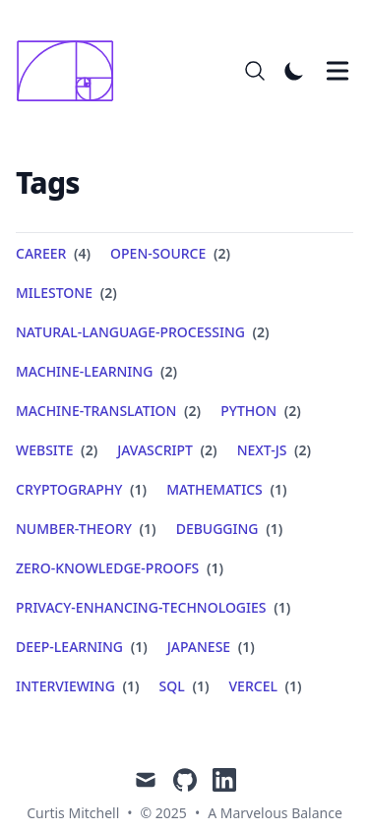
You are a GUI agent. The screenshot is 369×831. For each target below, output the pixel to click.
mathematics (214, 489)
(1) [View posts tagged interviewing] (129, 686)
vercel (253, 686)
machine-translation (96, 410)
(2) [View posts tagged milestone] (106, 292)
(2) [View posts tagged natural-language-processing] (259, 332)
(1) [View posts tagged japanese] (244, 646)
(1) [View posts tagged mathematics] (277, 489)
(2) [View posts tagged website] (87, 450)
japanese (198, 646)
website (44, 450)
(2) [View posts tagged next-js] (300, 450)
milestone (54, 292)
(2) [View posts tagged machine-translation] (190, 410)
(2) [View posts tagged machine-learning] (166, 371)
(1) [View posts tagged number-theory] (146, 528)
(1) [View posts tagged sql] (199, 686)
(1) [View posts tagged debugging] (273, 528)
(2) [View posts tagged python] (290, 410)
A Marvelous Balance (275, 812)
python (248, 410)
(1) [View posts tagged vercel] (291, 686)
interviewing (65, 686)
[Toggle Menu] (337, 71)
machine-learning (84, 371)
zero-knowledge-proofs (107, 568)
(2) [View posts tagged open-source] (220, 253)
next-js (262, 450)
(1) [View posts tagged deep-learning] (137, 646)
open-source (158, 253)
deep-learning (69, 646)
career (41, 253)
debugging (217, 528)
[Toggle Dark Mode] (294, 71)
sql (172, 686)
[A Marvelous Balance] (71, 70)
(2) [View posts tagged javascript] (207, 450)
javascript (155, 450)
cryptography (69, 489)
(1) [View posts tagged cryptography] (136, 489)
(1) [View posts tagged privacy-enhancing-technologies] (281, 607)
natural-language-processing (130, 332)
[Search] (255, 71)
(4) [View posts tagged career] (80, 253)
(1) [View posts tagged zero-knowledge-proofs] (213, 568)
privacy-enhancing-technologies (141, 607)
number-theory (74, 528)
